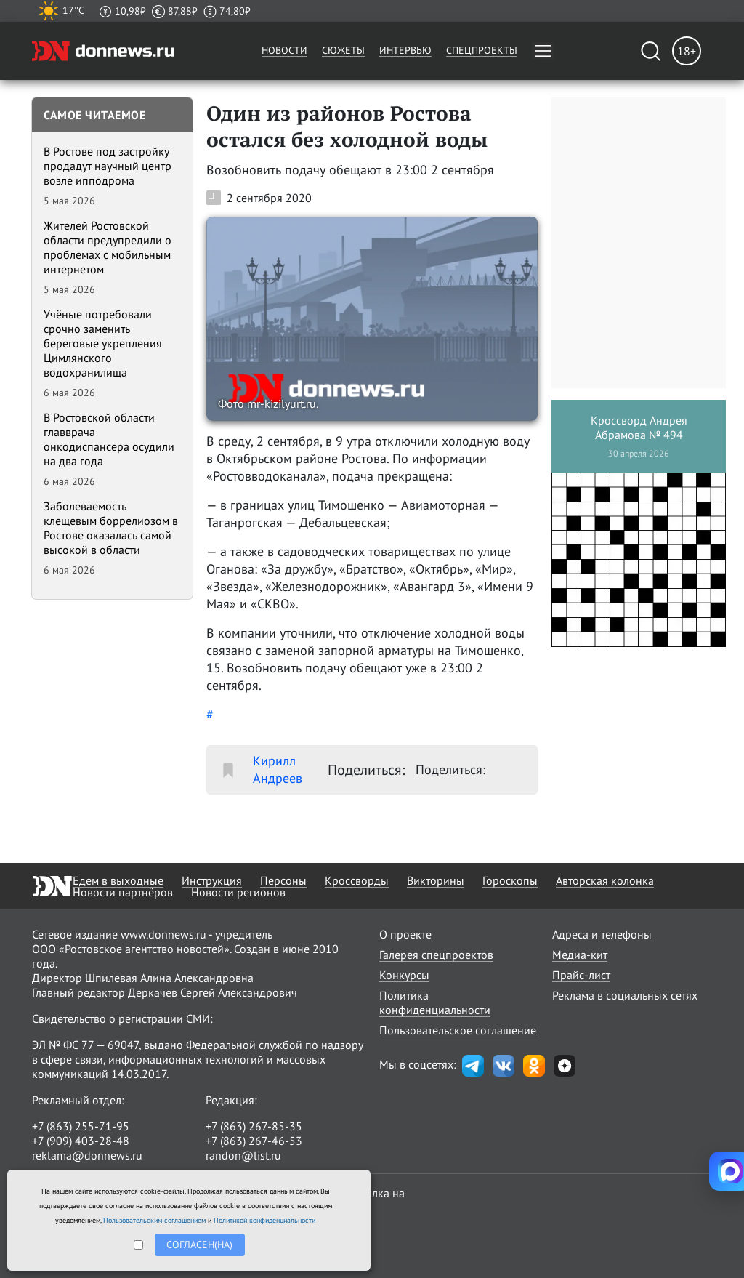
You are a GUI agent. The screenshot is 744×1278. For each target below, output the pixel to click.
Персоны (283, 880)
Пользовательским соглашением (154, 1220)
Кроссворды (357, 880)
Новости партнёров (123, 892)
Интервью (405, 50)
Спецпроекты (481, 50)
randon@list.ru (243, 1155)
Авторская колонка (605, 880)
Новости (284, 50)
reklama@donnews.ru (87, 1155)
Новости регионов (238, 892)
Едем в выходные (118, 880)
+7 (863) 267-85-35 (254, 1126)
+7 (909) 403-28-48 (80, 1140)
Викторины (435, 880)
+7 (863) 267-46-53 (254, 1140)
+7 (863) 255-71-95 (80, 1126)
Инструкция (212, 880)
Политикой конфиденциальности (264, 1220)
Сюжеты (343, 50)
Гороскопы (510, 880)
